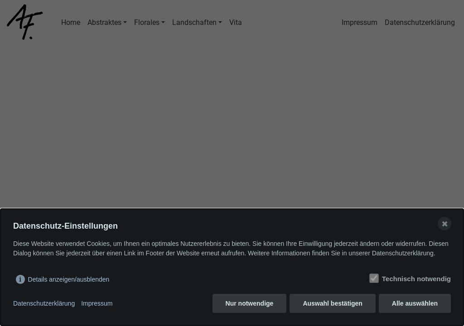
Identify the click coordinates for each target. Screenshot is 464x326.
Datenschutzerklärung (44, 303)
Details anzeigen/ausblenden (69, 279)
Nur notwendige (250, 303)
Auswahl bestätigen (332, 303)
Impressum (96, 303)
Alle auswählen (415, 303)
